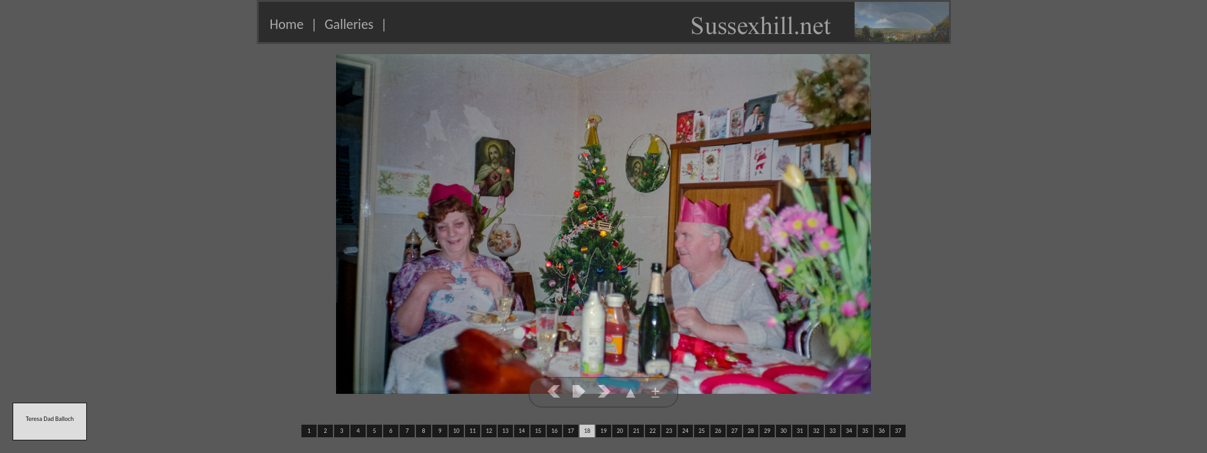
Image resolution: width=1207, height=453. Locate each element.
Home (287, 24)
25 (702, 431)
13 (505, 431)
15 (538, 431)
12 (489, 431)
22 (652, 431)
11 (472, 431)
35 (865, 431)
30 (783, 431)
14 (522, 431)
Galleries (349, 24)
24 (685, 431)
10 (456, 431)
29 (767, 431)
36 (882, 431)
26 (718, 431)
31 (800, 431)
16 (554, 431)
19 (603, 431)
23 (669, 431)
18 (587, 431)
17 (571, 431)
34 (849, 431)
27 (734, 431)
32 (816, 431)
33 (832, 431)
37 (898, 431)
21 (636, 431)
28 (751, 431)
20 (620, 431)
